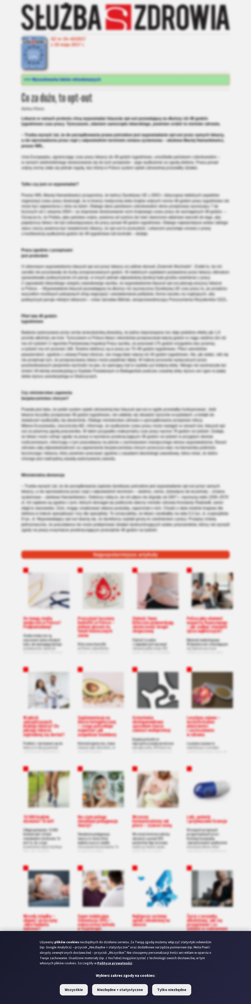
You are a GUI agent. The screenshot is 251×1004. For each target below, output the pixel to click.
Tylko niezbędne (171, 989)
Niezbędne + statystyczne (120, 989)
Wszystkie (74, 989)
